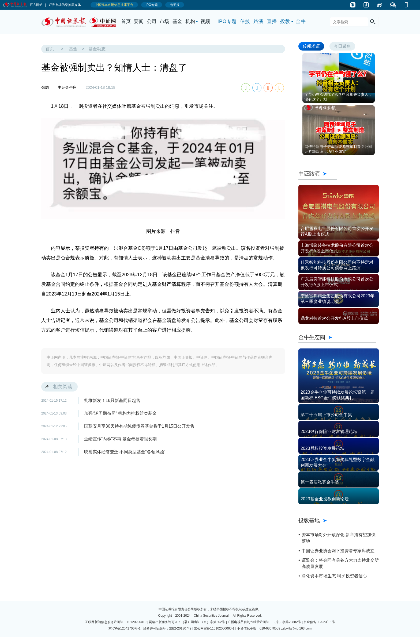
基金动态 (97, 49)
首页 (126, 21)
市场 (164, 21)
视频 (205, 21)
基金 (177, 21)
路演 (258, 21)
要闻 (139, 21)
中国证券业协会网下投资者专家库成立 (338, 550)
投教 (285, 21)
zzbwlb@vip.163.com (296, 628)
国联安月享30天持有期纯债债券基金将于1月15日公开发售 (139, 426)
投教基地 (312, 520)
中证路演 (317, 173)
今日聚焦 (342, 46)
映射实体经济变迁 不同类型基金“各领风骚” (124, 452)
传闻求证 (311, 46)
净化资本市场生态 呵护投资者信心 (334, 576)
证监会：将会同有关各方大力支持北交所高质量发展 (340, 563)
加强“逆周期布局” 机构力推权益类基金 (120, 413)
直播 (272, 21)
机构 (190, 21)
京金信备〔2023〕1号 (319, 622)
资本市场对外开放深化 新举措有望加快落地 (339, 537)
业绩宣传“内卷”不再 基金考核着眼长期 (120, 439)
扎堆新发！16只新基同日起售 (112, 400)
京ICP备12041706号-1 (124, 628)
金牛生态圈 (337, 337)
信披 (245, 21)
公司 (151, 21)
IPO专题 (227, 21)
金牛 (301, 21)
